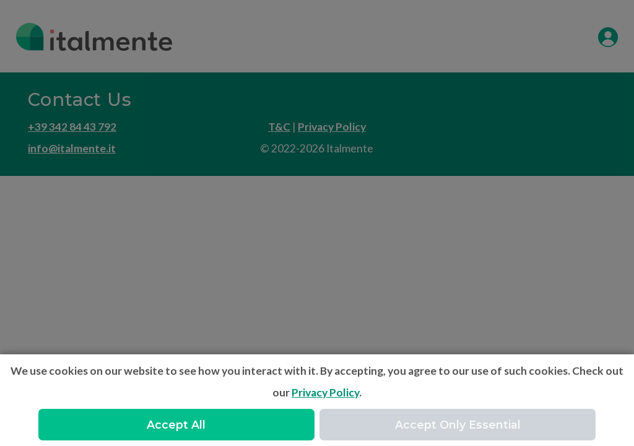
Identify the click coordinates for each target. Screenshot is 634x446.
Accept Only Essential (458, 424)
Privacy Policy (325, 392)
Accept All (176, 424)
